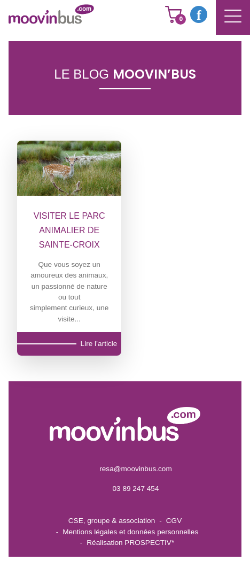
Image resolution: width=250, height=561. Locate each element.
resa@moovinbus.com (135, 469)
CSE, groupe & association (111, 521)
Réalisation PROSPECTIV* (130, 543)
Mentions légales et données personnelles (130, 532)
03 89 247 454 (136, 489)
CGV (174, 521)
